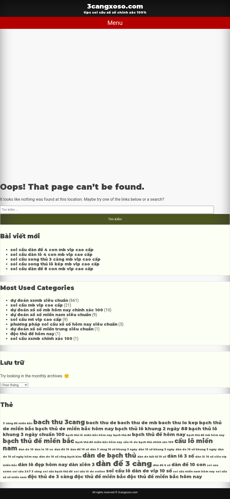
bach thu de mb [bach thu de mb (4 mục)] (137, 422)
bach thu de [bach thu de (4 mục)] (101, 422)
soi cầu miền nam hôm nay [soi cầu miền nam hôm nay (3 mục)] (194, 471)
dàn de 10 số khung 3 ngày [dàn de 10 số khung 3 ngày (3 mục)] (196, 449)
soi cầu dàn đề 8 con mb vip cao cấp (51, 268)
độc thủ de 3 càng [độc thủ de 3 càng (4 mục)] (50, 476)
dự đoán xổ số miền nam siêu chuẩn (50, 314)
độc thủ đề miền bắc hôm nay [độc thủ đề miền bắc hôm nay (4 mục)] (164, 476)
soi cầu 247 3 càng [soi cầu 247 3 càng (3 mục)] (27, 471)
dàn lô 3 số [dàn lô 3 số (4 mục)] (180, 456)
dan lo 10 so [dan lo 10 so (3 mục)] (43, 449)
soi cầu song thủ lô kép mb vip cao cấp (55, 264)
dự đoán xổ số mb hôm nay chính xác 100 (56, 310)
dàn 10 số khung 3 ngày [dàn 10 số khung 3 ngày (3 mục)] (156, 449)
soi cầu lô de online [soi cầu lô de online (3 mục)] (89, 471)
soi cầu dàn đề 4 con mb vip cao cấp (52, 249)
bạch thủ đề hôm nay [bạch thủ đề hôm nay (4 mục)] (159, 434)
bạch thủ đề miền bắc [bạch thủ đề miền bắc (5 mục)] (38, 441)
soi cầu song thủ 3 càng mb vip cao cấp (55, 259)
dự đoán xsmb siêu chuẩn (39, 300)
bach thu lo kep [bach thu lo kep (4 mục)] (178, 422)
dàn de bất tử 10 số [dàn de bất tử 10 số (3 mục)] (151, 456)
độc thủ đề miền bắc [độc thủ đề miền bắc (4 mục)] (100, 476)
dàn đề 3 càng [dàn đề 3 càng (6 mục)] (124, 463)
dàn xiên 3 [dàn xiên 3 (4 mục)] (82, 464)
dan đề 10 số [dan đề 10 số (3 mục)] (79, 449)
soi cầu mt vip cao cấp (36, 319)
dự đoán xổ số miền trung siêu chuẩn (52, 329)
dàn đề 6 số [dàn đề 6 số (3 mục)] (161, 465)
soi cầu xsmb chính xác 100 (41, 338)
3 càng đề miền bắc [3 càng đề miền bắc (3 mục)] (17, 423)
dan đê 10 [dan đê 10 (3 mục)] (61, 449)
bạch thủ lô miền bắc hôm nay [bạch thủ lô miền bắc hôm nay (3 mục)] (89, 435)
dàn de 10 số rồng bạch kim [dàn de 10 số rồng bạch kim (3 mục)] (60, 456)
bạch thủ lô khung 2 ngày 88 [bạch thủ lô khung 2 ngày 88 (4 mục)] (151, 429)
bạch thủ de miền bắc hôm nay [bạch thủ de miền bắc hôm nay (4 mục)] (74, 429)
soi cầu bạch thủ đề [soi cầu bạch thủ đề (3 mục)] (58, 471)
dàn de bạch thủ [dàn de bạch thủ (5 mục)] (109, 455)
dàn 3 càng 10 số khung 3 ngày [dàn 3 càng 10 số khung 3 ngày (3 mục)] (113, 449)
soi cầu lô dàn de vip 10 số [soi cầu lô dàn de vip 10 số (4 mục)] (139, 471)
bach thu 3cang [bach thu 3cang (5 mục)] (59, 422)
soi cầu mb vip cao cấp (36, 305)
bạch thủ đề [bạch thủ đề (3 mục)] (122, 435)
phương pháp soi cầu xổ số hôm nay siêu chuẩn (63, 324)
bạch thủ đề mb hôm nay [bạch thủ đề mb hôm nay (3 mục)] (205, 435)
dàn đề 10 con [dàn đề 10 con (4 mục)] (188, 464)
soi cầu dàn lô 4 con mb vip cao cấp (51, 254)
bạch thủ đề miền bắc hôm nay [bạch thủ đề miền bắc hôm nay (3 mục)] (98, 442)
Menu (114, 22)
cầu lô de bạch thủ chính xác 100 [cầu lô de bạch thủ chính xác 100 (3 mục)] (148, 442)
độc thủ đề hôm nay (32, 333)
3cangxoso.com (115, 6)
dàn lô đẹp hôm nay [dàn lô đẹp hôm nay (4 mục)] (43, 464)
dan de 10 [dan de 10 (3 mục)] (25, 449)
